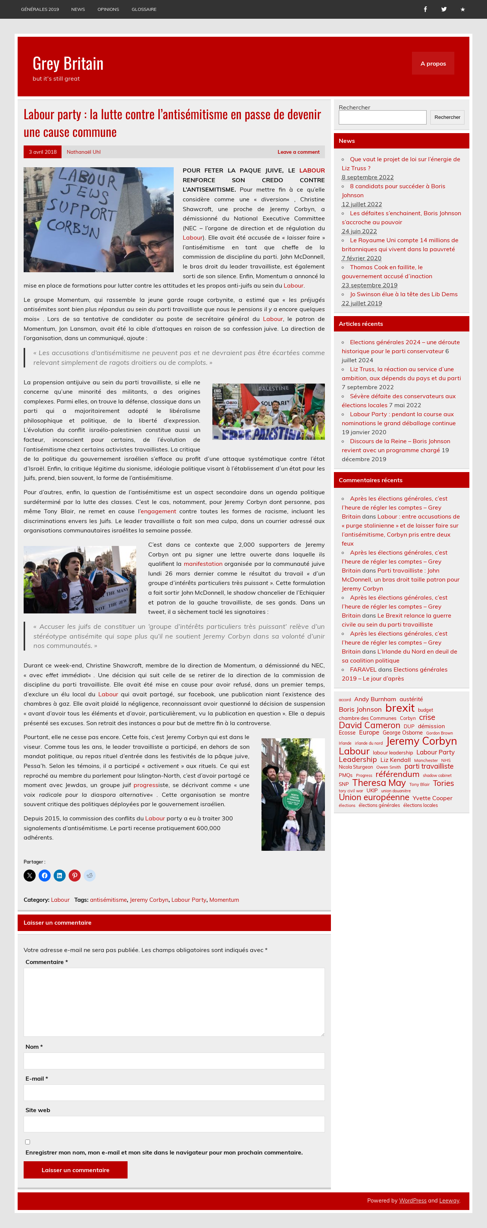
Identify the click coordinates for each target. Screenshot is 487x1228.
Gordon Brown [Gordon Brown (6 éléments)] (439, 733)
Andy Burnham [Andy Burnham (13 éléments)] (375, 699)
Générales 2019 (40, 9)
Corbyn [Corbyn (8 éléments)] (408, 718)
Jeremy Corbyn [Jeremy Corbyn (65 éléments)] (421, 741)
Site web (38, 1110)
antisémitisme (108, 899)
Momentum (224, 899)
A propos (433, 63)
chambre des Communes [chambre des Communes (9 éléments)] (368, 718)
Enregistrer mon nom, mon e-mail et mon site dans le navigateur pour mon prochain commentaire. (164, 1152)
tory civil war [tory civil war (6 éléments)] (351, 791)
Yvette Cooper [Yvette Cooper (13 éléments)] (432, 798)
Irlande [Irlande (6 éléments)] (345, 743)
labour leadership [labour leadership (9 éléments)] (393, 752)
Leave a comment (299, 151)
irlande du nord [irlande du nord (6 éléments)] (369, 743)
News (78, 9)
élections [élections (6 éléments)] (347, 806)
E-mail (37, 1078)
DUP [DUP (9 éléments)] (409, 726)
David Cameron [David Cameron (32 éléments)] (369, 725)
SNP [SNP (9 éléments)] (344, 784)
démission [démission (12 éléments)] (431, 726)
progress (146, 785)
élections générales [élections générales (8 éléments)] (379, 805)
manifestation (203, 563)
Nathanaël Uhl (84, 151)
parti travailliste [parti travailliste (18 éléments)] (429, 766)
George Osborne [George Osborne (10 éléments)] (403, 732)
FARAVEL (363, 669)
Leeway (449, 1200)
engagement (158, 511)
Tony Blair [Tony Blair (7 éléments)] (419, 784)
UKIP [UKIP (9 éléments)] (372, 790)
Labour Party (188, 899)
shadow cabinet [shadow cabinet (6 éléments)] (437, 776)
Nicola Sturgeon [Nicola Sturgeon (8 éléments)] (356, 767)
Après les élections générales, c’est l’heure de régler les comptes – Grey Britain (395, 507)
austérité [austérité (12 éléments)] (411, 699)
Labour (193, 237)
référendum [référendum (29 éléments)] (397, 774)
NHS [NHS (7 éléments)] (446, 760)
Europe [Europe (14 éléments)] (369, 732)
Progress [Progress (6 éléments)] (364, 776)
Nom (34, 1047)
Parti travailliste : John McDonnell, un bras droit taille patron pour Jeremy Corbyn (401, 579)
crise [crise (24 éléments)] (427, 717)
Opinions (108, 9)
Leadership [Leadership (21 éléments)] (358, 759)
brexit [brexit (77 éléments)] (400, 707)
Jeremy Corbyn (149, 899)
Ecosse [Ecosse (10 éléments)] (347, 732)
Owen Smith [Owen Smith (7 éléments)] (388, 767)
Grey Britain (68, 62)
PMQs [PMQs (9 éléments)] (346, 775)
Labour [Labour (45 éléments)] (354, 751)
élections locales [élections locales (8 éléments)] (420, 805)
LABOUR (312, 170)
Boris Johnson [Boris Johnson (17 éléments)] (360, 709)
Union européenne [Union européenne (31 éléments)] (374, 797)
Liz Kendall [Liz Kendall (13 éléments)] (395, 760)
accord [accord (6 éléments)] (345, 700)
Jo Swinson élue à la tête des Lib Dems (404, 294)
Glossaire (144, 9)
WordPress (413, 1200)
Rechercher (354, 107)
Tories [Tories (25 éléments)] (443, 783)
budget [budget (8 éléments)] (425, 710)
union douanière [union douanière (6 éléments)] (396, 791)
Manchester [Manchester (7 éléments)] (426, 760)
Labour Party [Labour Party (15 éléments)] (435, 752)
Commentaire (47, 962)
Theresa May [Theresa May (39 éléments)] (379, 782)
